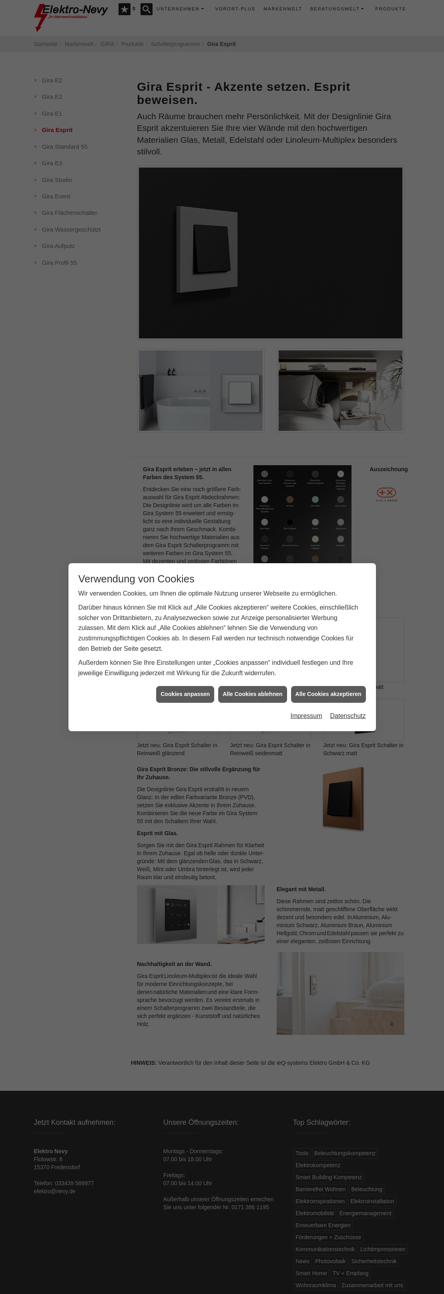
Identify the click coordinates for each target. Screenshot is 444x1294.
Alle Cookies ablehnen (252, 686)
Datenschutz (348, 707)
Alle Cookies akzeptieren (328, 686)
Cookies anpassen (185, 686)
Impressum (306, 707)
